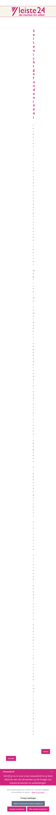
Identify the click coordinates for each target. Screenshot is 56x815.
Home (45, 751)
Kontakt (11, 758)
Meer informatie (38, 792)
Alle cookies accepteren (38, 809)
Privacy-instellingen (28, 798)
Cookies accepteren (16, 809)
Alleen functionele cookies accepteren (28, 803)
